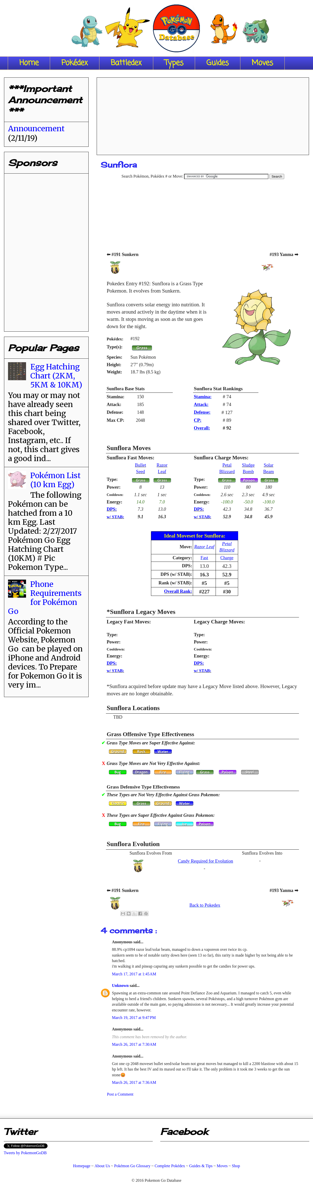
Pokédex (74, 63)
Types (174, 63)
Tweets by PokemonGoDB (25, 1153)
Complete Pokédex (169, 1166)
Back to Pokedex (204, 905)
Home (29, 63)
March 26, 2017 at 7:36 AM (134, 1082)
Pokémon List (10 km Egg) (55, 480)
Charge (226, 557)
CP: (197, 420)
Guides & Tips (200, 1166)
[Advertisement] (202, 114)
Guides (217, 63)
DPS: (112, 509)
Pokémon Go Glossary (132, 1166)
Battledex (126, 63)
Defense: (202, 412)
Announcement (36, 128)
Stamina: (203, 396)
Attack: (201, 404)
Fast (204, 557)
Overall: (202, 428)
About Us (102, 1166)
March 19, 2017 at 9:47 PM (134, 1017)
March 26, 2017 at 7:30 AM (134, 1044)
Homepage (81, 1166)
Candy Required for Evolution (205, 861)
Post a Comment (120, 1094)
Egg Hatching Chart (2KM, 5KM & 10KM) (56, 375)
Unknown (121, 985)
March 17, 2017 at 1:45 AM (134, 974)
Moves (262, 63)
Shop (236, 1166)
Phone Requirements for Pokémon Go (45, 597)
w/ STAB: (115, 516)
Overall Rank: (178, 591)
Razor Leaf (204, 546)
